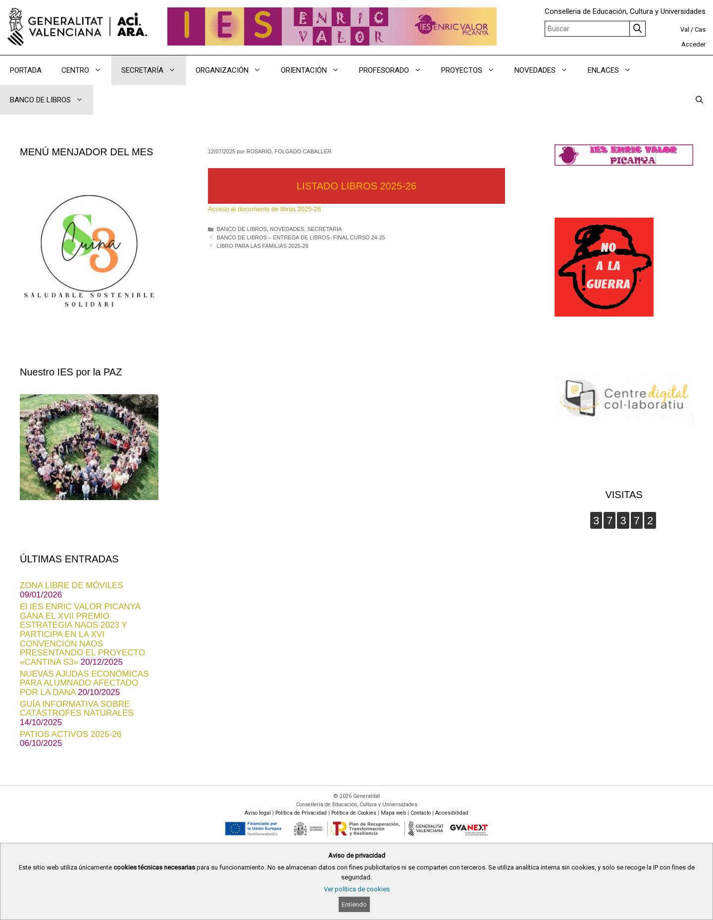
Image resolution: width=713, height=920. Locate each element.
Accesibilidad (451, 813)
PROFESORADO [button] (395, 70)
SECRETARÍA (324, 229)
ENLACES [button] (614, 70)
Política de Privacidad (301, 813)
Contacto (420, 813)
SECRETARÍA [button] (153, 70)
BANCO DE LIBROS (242, 229)
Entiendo (354, 904)
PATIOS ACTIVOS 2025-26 (70, 734)
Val (684, 29)
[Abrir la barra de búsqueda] (699, 100)
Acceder (693, 44)
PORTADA (26, 70)
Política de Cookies (353, 813)
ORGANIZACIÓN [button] (233, 70)
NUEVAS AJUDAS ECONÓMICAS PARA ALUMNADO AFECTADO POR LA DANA (84, 683)
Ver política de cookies (357, 889)
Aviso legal (258, 813)
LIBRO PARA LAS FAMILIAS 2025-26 (262, 246)
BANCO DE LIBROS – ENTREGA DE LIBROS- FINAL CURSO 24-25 (301, 237)
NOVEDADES (287, 229)
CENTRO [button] (86, 70)
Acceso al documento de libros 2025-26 (264, 209)
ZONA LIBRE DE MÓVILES (71, 585)
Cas (700, 29)
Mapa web (393, 813)
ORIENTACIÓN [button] (315, 70)
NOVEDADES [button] (546, 70)
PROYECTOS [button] (473, 70)
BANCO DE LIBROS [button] (51, 100)
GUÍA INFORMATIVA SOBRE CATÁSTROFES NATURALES (77, 708)
